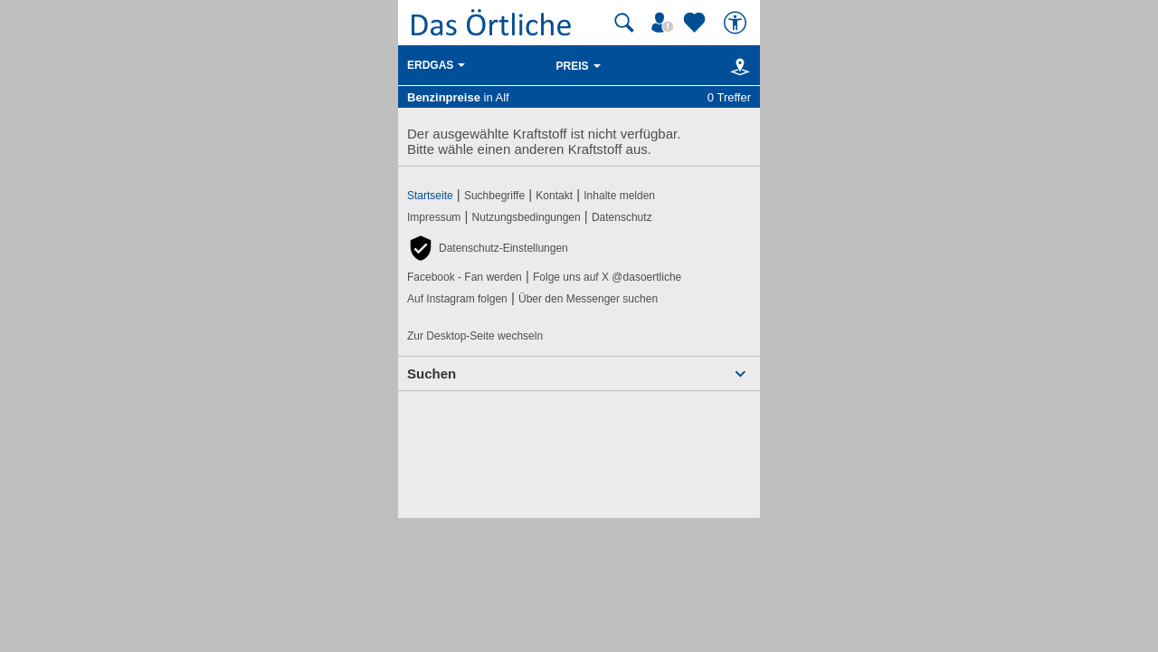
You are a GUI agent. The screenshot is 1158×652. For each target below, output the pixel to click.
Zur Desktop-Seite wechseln (475, 336)
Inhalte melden (619, 195)
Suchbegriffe (494, 195)
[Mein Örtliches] (665, 22)
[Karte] (737, 66)
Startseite (430, 195)
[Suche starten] (624, 22)
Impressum (433, 217)
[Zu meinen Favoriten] (696, 22)
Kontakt (554, 195)
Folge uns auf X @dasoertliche (607, 277)
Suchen (431, 373)
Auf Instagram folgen (457, 298)
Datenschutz (622, 217)
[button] (487, 248)
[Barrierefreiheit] (737, 22)
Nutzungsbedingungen (526, 217)
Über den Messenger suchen (588, 298)
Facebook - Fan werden (464, 277)
